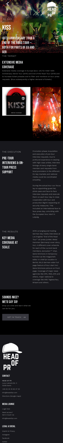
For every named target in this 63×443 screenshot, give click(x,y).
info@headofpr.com (9, 392)
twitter (4, 442)
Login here (6, 409)
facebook (5, 438)
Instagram (6, 435)
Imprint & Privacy (8, 431)
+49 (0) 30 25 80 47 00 (11, 389)
